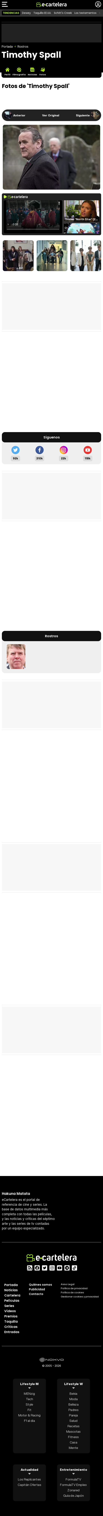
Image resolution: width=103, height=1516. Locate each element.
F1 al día (29, 1420)
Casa (73, 1442)
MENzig (29, 1393)
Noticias (11, 1290)
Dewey (26, 13)
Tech (29, 1399)
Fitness (73, 1437)
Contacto (36, 1294)
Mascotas (73, 1431)
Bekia (73, 1393)
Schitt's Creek (63, 13)
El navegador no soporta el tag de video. (33, 216)
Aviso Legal (67, 1284)
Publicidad (37, 1289)
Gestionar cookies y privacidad (80, 1296)
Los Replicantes (29, 1479)
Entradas (11, 1332)
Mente (73, 1447)
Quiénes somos (40, 1285)
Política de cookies (72, 1292)
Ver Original (50, 115)
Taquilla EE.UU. (42, 13)
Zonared (73, 1490)
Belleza (73, 1404)
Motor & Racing (29, 1415)
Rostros (22, 46)
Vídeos (10, 1311)
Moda (73, 1399)
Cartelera (12, 1295)
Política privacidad (74, 1288)
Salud (73, 1420)
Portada (7, 46)
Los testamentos (85, 13)
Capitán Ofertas (29, 1484)
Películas (11, 1300)
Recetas (73, 1426)
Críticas (11, 1327)
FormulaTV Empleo (73, 1484)
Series (9, 1306)
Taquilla (11, 1321)
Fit (29, 1409)
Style (29, 1404)
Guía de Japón (73, 1495)
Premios (11, 1316)
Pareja (73, 1415)
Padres (73, 1409)
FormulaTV (73, 1479)
